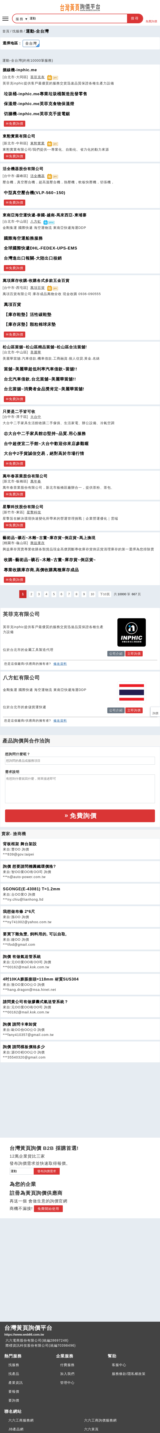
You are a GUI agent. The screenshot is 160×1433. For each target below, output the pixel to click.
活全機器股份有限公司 (23, 168)
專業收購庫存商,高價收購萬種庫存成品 (41, 570)
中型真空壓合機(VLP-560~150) (34, 192)
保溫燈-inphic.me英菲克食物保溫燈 (39, 103)
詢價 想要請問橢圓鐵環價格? (29, 866)
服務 (20, 19)
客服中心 (119, 1365)
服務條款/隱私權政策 (129, 1374)
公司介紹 (116, 653)
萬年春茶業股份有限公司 (25, 476)
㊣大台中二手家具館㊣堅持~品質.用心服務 (45, 433)
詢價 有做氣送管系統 (22, 957)
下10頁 (104, 594)
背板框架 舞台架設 (20, 844)
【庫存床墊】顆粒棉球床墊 (30, 324)
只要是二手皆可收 (19, 411)
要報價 (13, 1391)
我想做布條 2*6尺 (19, 912)
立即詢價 (134, 653)
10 (92, 594)
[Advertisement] (80, 1096)
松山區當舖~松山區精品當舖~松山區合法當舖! (45, 347)
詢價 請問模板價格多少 (24, 1047)
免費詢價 (151, 18)
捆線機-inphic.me (20, 70)
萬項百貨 (37, 288)
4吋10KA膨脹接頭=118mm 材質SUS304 (41, 979)
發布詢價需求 (46, 1171)
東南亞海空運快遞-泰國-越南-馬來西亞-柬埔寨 (45, 215)
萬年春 (35, 481)
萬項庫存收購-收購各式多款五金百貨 (36, 280)
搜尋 (135, 18)
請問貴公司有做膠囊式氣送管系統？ (35, 1002)
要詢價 (13, 1400)
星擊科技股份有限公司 (23, 507)
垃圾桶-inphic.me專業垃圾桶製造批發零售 (45, 94)
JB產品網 (16, 1429)
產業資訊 (15, 1383)
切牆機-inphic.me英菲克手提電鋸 (37, 114)
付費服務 (67, 1365)
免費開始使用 (48, 1209)
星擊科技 (34, 512)
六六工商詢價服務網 (100, 1420)
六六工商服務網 (21, 1420)
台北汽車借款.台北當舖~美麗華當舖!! (40, 379)
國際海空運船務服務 (23, 238)
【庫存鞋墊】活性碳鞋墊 (27, 314)
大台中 (35, 417)
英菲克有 (37, 77)
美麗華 (35, 352)
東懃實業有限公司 (19, 136)
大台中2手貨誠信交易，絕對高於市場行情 (44, 453)
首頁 (6, 31)
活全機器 (37, 176)
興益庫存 (37, 543)
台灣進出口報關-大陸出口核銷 (33, 258)
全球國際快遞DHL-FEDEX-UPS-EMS (40, 248)
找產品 (13, 1374)
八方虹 (35, 221)
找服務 (17, 31)
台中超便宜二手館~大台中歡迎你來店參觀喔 (46, 443)
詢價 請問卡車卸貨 (20, 1024)
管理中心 (67, 1383)
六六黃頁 (91, 1429)
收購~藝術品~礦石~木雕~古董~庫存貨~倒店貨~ (50, 560)
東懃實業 (37, 143)
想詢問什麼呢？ (17, 754)
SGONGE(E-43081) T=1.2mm (31, 889)
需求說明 (12, 772)
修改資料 (60, 664)
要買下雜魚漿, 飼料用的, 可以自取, (35, 934)
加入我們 (67, 1374)
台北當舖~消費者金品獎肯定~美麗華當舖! (44, 389)
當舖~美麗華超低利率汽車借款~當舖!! (40, 369)
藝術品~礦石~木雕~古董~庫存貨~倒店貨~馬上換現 (49, 537)
